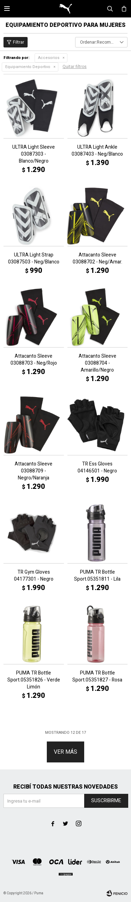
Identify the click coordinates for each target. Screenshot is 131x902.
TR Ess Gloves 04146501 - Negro (97, 468)
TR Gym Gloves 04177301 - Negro (33, 576)
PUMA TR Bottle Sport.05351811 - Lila (97, 576)
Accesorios (48, 58)
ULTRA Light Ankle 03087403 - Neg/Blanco (97, 151)
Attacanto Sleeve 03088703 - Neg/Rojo (33, 360)
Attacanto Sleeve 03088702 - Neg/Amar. (97, 259)
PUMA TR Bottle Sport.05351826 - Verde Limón (33, 680)
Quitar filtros (75, 67)
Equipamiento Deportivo (27, 67)
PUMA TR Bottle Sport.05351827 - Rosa (97, 677)
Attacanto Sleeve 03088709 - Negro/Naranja (33, 471)
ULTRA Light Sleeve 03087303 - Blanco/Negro (33, 154)
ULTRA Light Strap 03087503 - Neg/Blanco (33, 259)
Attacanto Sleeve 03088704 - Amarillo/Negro (97, 363)
